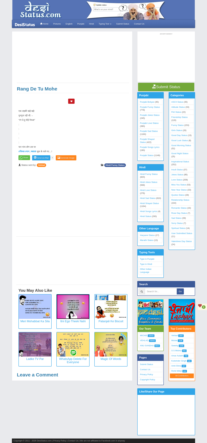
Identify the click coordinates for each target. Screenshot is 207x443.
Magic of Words (111, 359)
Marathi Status (146, 240)
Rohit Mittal (176, 371)
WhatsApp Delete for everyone (73, 360)
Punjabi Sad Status (149, 131)
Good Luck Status (179, 140)
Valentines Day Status (181, 241)
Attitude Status (178, 107)
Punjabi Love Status (149, 123)
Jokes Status (177, 174)
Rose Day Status (179, 213)
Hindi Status (145, 216)
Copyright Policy (147, 379)
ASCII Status (177, 102)
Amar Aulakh (177, 355)
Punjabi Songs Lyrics (149, 147)
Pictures (57, 24)
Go (180, 291)
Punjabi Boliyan (147, 102)
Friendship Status (179, 117)
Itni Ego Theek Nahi (73, 321)
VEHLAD (144, 340)
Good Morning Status (181, 145)
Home (44, 24)
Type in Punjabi (147, 259)
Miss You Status (178, 184)
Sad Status (176, 218)
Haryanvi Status (147, 235)
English (69, 24)
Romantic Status (179, 208)
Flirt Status (176, 112)
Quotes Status (177, 195)
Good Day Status (179, 135)
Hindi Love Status (148, 190)
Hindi (91, 24)
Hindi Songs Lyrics (148, 211)
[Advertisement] (73, 58)
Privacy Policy (146, 374)
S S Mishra (176, 350)
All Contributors (181, 376)
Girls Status (176, 130)
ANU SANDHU (147, 345)
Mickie (174, 340)
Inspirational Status (180, 161)
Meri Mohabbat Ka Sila (35, 321)
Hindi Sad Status (148, 198)
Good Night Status (179, 153)
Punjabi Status (146, 155)
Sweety (174, 345)
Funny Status (177, 125)
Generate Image (66, 157)
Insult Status (177, 169)
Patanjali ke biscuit (111, 321)
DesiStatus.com (44, 440)
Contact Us (139, 24)
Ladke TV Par (35, 359)
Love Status (176, 180)
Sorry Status (177, 223)
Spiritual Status (178, 228)
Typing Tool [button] (105, 24)
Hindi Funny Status (115, 165)
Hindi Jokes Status (148, 182)
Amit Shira (176, 366)
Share (25, 158)
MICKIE (143, 335)
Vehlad (41, 165)
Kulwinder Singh (178, 361)
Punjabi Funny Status (150, 107)
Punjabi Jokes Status (149, 115)
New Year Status (179, 190)
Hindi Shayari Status (149, 203)
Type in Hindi (146, 264)
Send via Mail (41, 157)
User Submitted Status (181, 233)
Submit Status (122, 24)
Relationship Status (180, 200)
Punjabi (80, 24)
